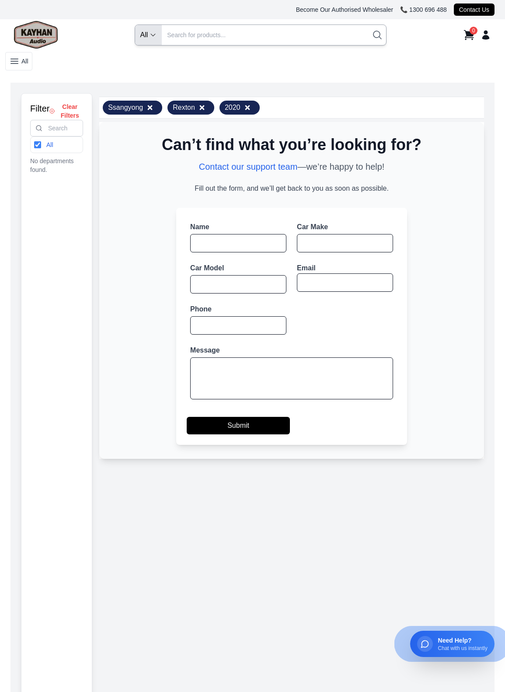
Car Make (312, 227)
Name (199, 227)
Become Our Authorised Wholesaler (345, 9)
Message (205, 350)
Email (306, 268)
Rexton (189, 107)
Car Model (207, 268)
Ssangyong (130, 107)
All (18, 61)
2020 (238, 107)
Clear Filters (64, 111)
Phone (201, 309)
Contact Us (474, 9)
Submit (238, 425)
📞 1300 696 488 (423, 9)
